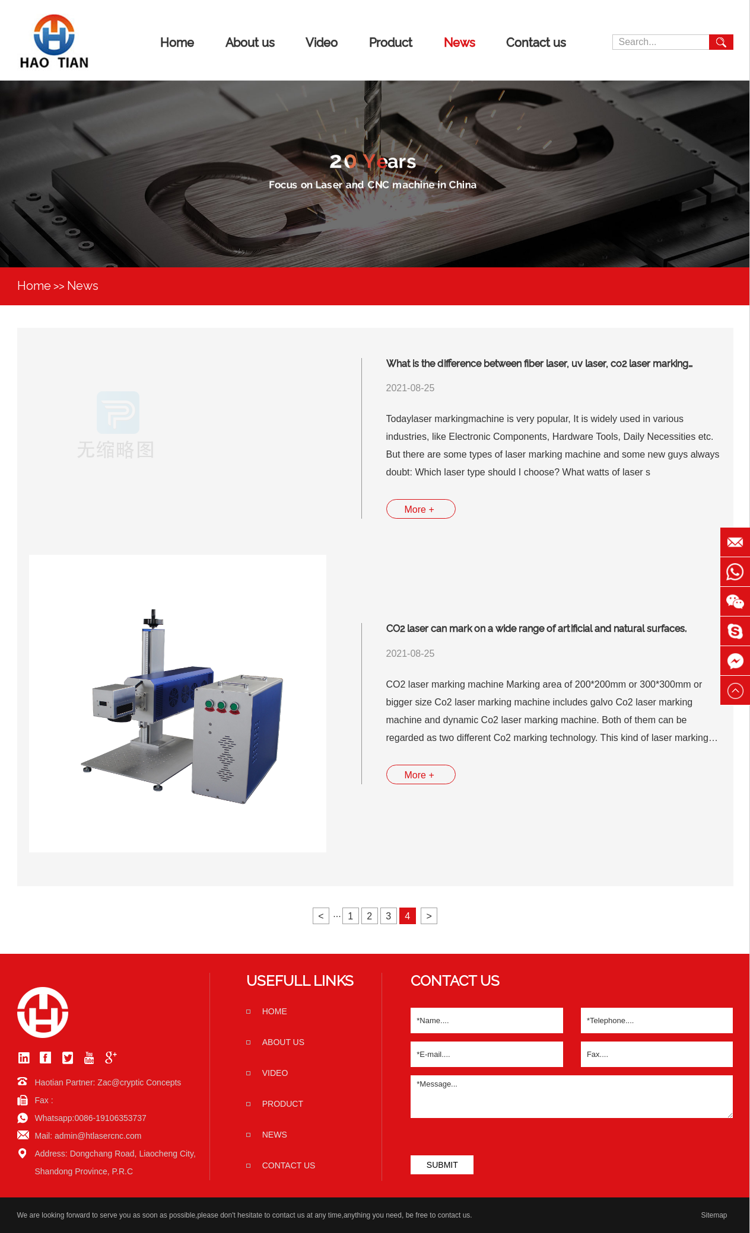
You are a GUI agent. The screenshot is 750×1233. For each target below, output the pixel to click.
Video (322, 43)
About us (250, 43)
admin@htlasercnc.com (98, 1136)
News (459, 43)
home (274, 1011)
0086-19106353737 (110, 1118)
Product (390, 43)
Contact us (536, 43)
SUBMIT (442, 1165)
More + (419, 509)
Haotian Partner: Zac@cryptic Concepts (108, 1082)
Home (177, 43)
